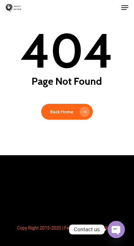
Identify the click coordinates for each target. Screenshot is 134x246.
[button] (124, 7)
